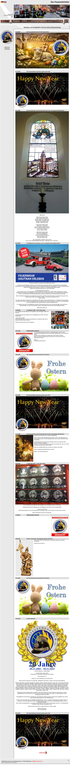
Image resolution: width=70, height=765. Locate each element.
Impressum (7, 48)
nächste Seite (43, 752)
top (68, 760)
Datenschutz (7, 47)
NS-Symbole (7, 49)
